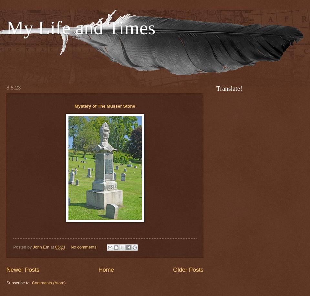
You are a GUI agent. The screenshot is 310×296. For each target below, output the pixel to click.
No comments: (85, 247)
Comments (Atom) (49, 282)
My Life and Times (81, 27)
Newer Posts (22, 270)
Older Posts (188, 270)
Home (106, 270)
